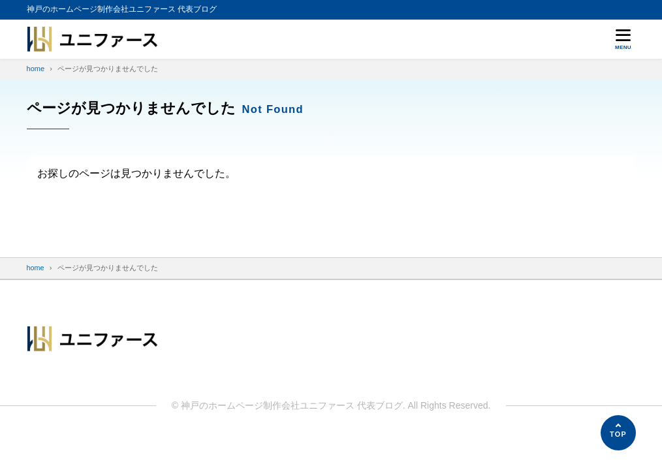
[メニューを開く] (623, 39)
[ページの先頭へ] (618, 432)
